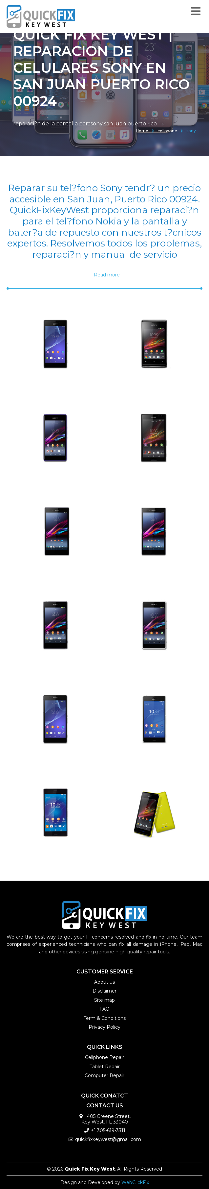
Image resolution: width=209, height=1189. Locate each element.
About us (104, 982)
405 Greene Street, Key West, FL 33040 (106, 1119)
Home (142, 130)
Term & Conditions (105, 1018)
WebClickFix (135, 1182)
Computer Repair (104, 1075)
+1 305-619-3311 (108, 1130)
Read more (107, 275)
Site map (104, 1000)
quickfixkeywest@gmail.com (108, 1139)
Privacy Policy (104, 1027)
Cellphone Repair (104, 1057)
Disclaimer (104, 991)
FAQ (104, 1009)
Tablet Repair (105, 1067)
